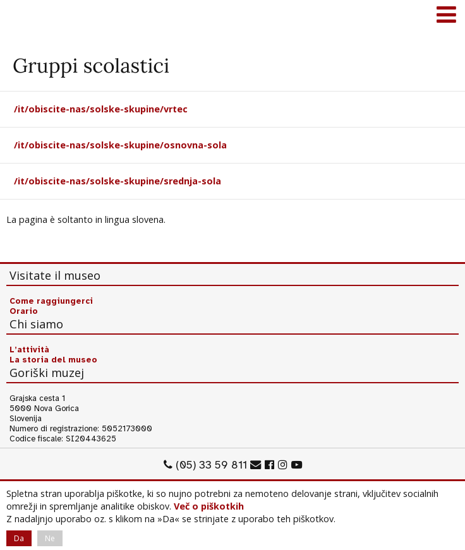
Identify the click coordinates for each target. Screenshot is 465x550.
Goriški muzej (25, 16)
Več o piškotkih (209, 506)
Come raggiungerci (51, 301)
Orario (23, 311)
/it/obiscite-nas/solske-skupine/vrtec (101, 109)
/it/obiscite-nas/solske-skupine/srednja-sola (117, 181)
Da (19, 538)
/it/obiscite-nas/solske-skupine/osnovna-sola (120, 145)
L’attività (29, 350)
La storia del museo (53, 360)
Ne (50, 538)
